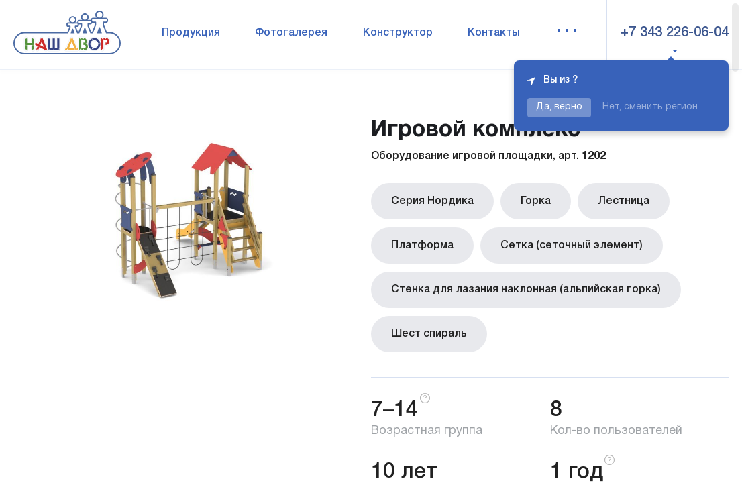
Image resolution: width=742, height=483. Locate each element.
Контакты (494, 33)
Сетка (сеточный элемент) (571, 245)
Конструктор (398, 33)
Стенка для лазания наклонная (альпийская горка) (526, 289)
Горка (536, 201)
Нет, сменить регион (650, 107)
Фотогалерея (291, 33)
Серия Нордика (432, 201)
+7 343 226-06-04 (675, 33)
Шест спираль (429, 334)
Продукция (191, 33)
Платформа (422, 245)
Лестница (623, 201)
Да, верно (559, 107)
